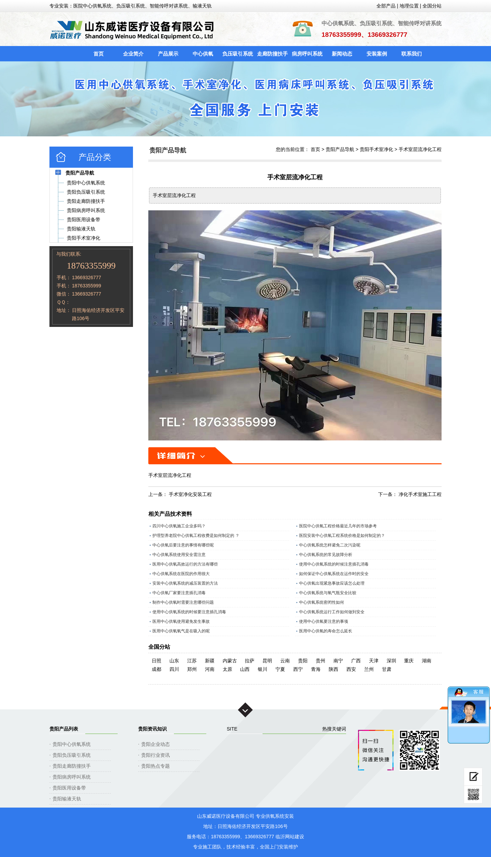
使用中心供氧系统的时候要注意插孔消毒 (189, 612)
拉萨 (249, 660)
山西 (245, 669)
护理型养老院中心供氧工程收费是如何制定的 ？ (195, 535)
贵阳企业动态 (155, 744)
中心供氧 (203, 54)
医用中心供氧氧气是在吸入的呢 (181, 631)
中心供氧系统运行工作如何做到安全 (331, 612)
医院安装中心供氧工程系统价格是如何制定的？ (342, 535)
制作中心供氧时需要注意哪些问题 (183, 602)
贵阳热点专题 (155, 766)
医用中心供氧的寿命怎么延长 (325, 631)
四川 (174, 669)
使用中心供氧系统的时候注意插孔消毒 (334, 564)
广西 (356, 660)
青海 (316, 669)
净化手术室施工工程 (420, 494)
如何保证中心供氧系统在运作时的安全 (334, 573)
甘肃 (386, 669)
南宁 (338, 660)
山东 (174, 660)
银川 (262, 669)
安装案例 (377, 54)
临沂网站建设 (290, 836)
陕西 (333, 669)
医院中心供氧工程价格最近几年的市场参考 (338, 526)
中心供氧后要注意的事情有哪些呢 (183, 545)
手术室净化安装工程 (190, 494)
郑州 (192, 669)
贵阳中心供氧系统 (72, 744)
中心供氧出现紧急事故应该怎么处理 (331, 583)
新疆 (209, 660)
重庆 (409, 660)
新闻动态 (342, 54)
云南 (285, 660)
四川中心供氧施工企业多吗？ (179, 526)
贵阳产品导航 (340, 149)
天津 (373, 660)
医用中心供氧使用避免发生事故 (181, 621)
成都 (156, 669)
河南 (209, 669)
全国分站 (432, 6)
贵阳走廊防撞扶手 (72, 766)
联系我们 (411, 54)
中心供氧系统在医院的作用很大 (181, 573)
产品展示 (168, 54)
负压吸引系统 (237, 54)
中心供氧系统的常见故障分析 (325, 554)
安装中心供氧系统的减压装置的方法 (185, 583)
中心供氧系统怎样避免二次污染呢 (329, 545)
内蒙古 (230, 660)
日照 (156, 660)
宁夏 (280, 669)
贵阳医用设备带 (69, 788)
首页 (98, 54)
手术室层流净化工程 (420, 149)
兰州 (369, 669)
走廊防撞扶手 (272, 54)
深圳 (391, 660)
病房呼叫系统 (307, 54)
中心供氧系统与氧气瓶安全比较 (327, 592)
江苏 (192, 660)
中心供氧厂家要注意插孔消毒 (179, 592)
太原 (227, 669)
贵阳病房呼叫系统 (72, 777)
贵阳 (303, 660)
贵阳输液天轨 (67, 798)
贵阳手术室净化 (376, 149)
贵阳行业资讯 (155, 755)
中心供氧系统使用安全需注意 (179, 554)
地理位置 (409, 6)
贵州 (320, 660)
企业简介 (133, 54)
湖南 (426, 660)
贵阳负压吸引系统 (72, 755)
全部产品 (386, 6)
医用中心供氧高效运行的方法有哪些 (185, 564)
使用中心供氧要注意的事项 (323, 621)
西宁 (298, 669)
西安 (351, 669)
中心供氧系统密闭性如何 (321, 602)
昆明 (267, 660)
